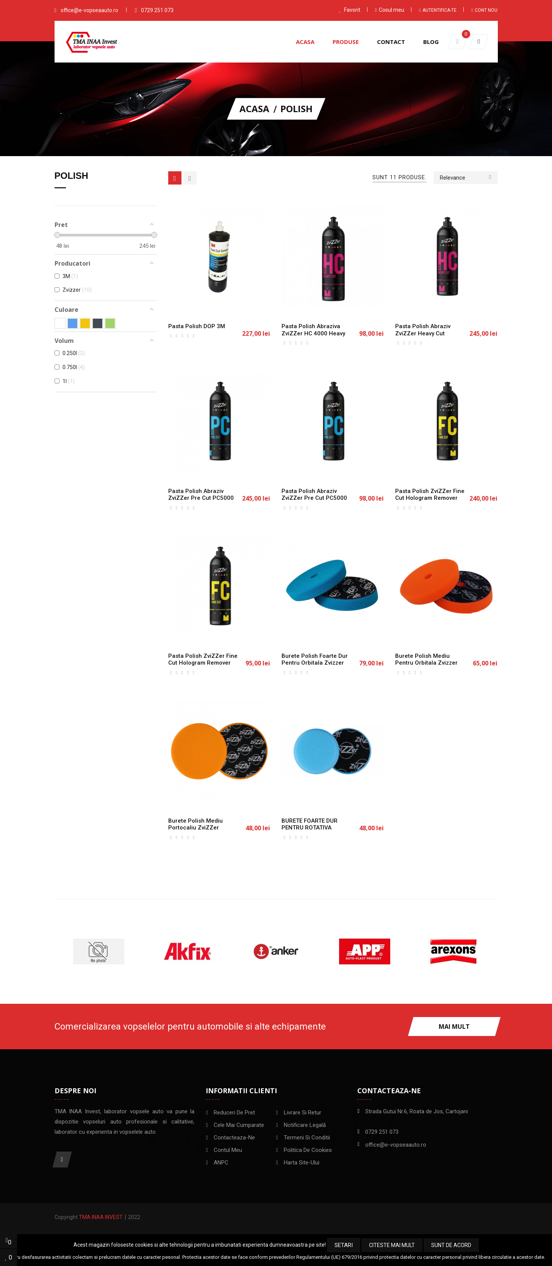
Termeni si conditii (307, 1137)
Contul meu (228, 1150)
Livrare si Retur (302, 1112)
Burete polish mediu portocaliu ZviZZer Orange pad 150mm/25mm (195, 831)
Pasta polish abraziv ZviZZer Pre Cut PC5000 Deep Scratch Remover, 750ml (201, 502)
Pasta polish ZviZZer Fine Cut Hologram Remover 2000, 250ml (203, 663)
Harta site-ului (301, 1162)
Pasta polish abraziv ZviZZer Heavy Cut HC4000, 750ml (422, 333)
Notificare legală (305, 1125)
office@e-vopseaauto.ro (89, 10)
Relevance (465, 177)
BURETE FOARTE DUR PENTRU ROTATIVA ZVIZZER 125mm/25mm (313, 828)
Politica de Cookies (308, 1150)
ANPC (221, 1162)
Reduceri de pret (234, 1112)
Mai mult (454, 1026)
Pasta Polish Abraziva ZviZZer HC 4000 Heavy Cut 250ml (313, 333)
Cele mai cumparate (239, 1125)
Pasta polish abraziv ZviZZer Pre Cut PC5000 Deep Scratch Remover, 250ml (314, 502)
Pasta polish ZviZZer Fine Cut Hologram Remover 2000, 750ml (429, 498)
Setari (344, 1245)
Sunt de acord (451, 1245)
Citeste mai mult (392, 1245)
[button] (478, 41)
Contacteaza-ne (234, 1137)
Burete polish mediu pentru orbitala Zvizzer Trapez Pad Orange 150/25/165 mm (426, 667)
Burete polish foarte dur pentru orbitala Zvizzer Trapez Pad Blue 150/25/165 (314, 667)
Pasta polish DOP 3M (196, 326)
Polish (71, 176)
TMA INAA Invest (101, 1217)
